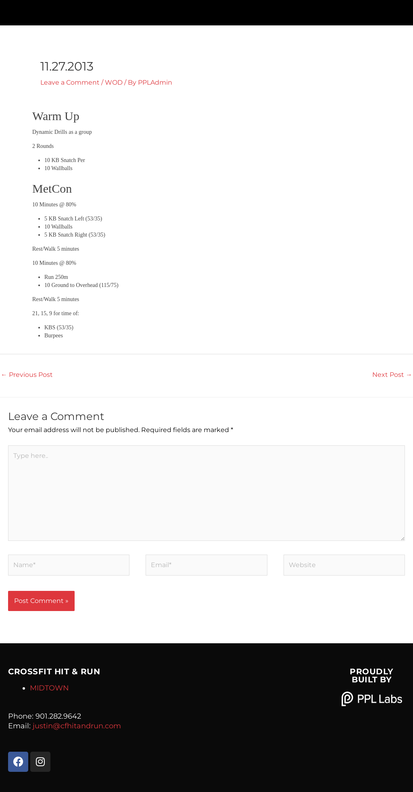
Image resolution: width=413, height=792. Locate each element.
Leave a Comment (70, 82)
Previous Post (27, 374)
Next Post (392, 374)
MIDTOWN (49, 688)
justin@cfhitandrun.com (77, 725)
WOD (114, 82)
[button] (206, 10)
